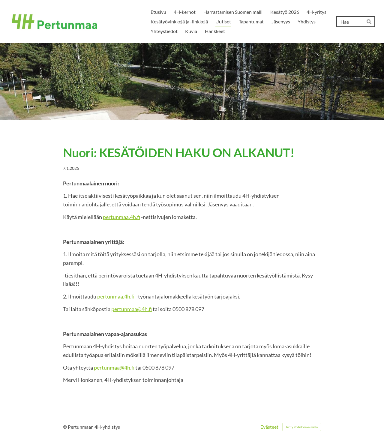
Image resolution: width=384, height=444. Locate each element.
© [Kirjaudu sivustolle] (65, 427)
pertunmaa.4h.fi (121, 217)
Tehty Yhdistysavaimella (302, 427)
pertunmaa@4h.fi (131, 309)
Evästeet (269, 426)
